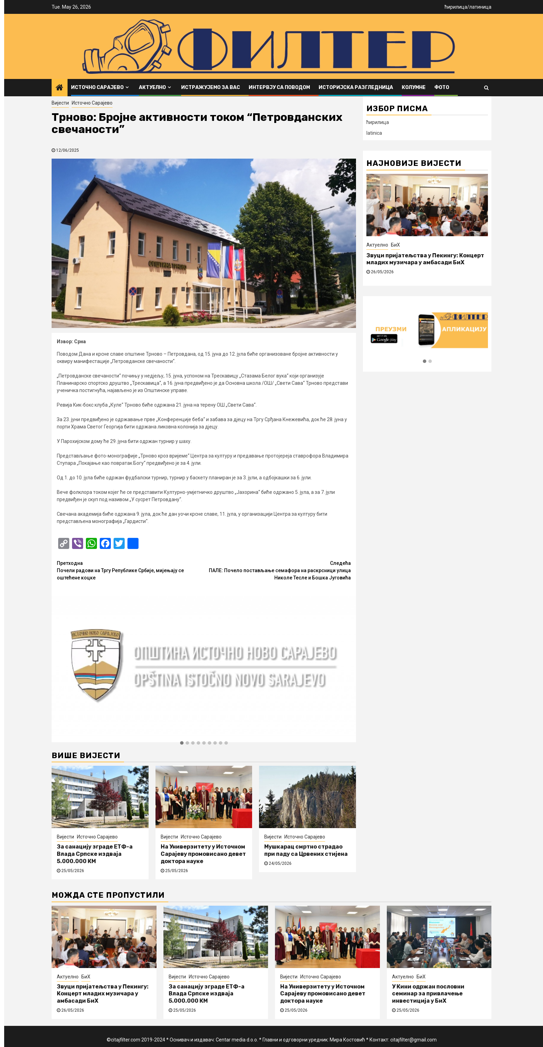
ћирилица (456, 7)
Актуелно (152, 87)
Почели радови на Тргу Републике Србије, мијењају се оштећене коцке (130, 570)
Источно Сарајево (97, 87)
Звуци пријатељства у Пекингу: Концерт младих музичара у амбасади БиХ (425, 259)
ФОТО (441, 87)
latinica (374, 133)
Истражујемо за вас (210, 87)
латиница (480, 7)
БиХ (395, 245)
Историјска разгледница (356, 87)
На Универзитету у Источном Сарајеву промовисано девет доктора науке (203, 853)
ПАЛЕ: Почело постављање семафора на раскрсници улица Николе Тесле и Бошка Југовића (277, 570)
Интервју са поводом (279, 87)
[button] (182, 743)
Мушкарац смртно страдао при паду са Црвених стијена (306, 850)
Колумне (414, 87)
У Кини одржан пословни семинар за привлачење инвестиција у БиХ (428, 993)
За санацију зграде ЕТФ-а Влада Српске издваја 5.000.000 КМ (95, 853)
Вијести (60, 103)
